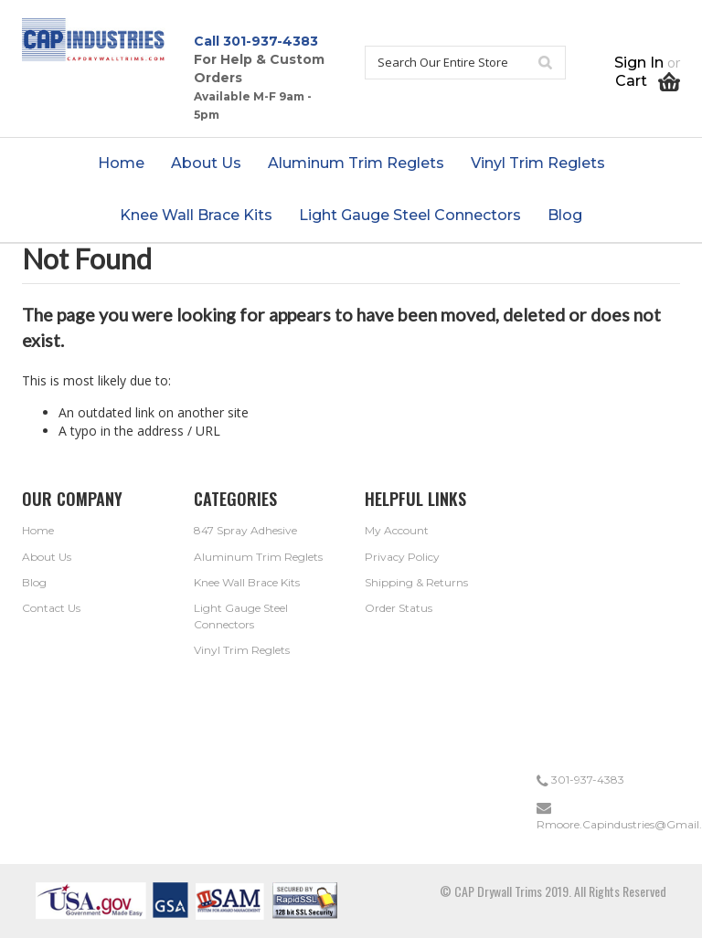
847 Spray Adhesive (245, 530)
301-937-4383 (270, 41)
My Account (397, 530)
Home (38, 530)
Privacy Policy (402, 557)
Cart (647, 81)
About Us (46, 557)
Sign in (639, 62)
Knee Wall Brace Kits (247, 582)
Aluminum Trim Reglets (258, 557)
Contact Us (51, 608)
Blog (34, 582)
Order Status (398, 608)
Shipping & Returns (416, 582)
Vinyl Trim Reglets (242, 650)
